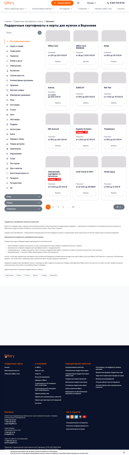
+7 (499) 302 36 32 (10, 441)
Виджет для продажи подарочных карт (109, 372)
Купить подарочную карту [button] (15, 9)
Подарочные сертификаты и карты (28, 21)
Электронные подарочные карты (76, 370)
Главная (7, 21)
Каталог (7, 367)
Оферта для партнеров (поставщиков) (48, 400)
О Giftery (38, 367)
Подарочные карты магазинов (75, 379)
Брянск (38, 275)
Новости (38, 374)
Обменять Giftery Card (103, 9)
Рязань (20, 275)
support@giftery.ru (10, 423)
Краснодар (10, 275)
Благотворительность (11, 370)
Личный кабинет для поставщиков (108, 382)
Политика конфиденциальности (77, 426)
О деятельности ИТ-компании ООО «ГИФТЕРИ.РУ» (45, 389)
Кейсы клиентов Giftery (73, 388)
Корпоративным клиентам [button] (42, 9)
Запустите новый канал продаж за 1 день (110, 376)
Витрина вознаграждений (105, 379)
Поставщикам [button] (65, 9)
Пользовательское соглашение (77, 423)
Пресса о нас (39, 370)
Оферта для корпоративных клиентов (48, 397)
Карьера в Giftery (41, 380)
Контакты (121, 9)
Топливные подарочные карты (76, 385)
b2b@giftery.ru (9, 434)
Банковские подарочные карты (76, 382)
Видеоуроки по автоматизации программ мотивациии (76, 392)
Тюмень (29, 275)
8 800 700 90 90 (10, 420)
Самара (47, 275)
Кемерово (57, 275)
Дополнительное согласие (75, 429)
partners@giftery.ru (10, 443)
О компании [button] (83, 9)
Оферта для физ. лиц (42, 393)
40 (73, 207)
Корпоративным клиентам (74, 367)
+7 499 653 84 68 (10, 422)
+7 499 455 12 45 (9, 432)
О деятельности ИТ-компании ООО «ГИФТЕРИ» (45, 384)
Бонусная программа (42, 377)
